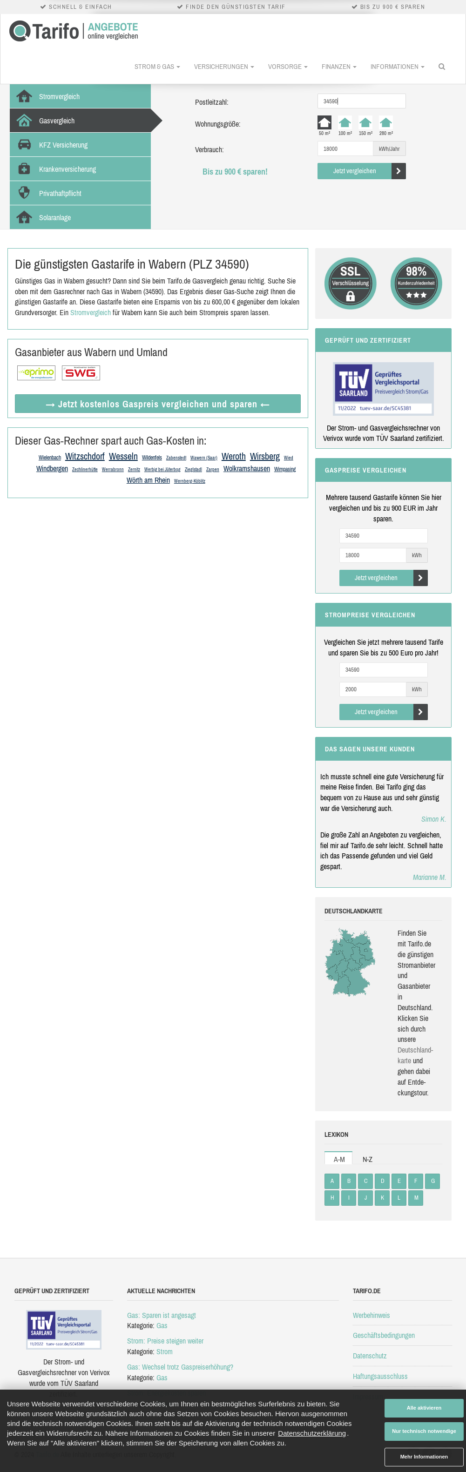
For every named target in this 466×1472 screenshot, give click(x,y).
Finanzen (339, 66)
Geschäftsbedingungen (384, 1335)
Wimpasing (285, 469)
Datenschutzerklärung (312, 1433)
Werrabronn (113, 469)
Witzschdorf (85, 456)
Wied (288, 457)
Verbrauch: (209, 149)
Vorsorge (288, 66)
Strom (164, 1351)
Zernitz (134, 469)
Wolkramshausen (246, 468)
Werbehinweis (371, 1315)
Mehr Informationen (424, 1456)
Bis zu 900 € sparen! (235, 171)
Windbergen (52, 468)
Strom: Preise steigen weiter (165, 1341)
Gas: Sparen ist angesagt (161, 1315)
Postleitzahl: (212, 102)
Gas (162, 1325)
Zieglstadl (193, 469)
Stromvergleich (90, 312)
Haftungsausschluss (380, 1376)
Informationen (398, 66)
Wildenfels (152, 457)
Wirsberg (265, 456)
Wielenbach (50, 457)
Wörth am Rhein (148, 480)
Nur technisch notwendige (424, 1431)
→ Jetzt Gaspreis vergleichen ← (158, 403)
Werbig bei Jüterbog (162, 469)
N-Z (367, 1159)
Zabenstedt (176, 457)
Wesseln (123, 456)
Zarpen (212, 469)
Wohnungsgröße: (218, 124)
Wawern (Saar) (203, 457)
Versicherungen (224, 66)
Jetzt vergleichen (369, 171)
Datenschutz (370, 1355)
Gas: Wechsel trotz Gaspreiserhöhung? (180, 1367)
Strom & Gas (157, 66)
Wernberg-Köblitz (189, 481)
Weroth (234, 456)
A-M (339, 1159)
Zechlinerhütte (85, 469)
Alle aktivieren (424, 1408)
